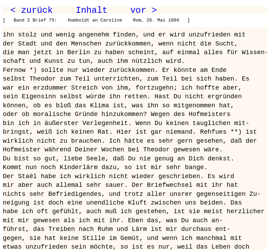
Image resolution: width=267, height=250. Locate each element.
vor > (143, 10)
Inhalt (92, 10)
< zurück (31, 10)
